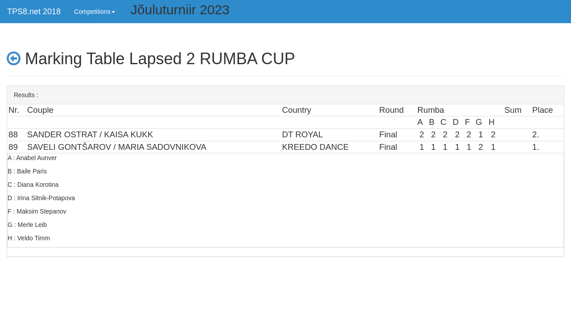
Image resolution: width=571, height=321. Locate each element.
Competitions (94, 11)
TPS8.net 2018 (34, 11)
